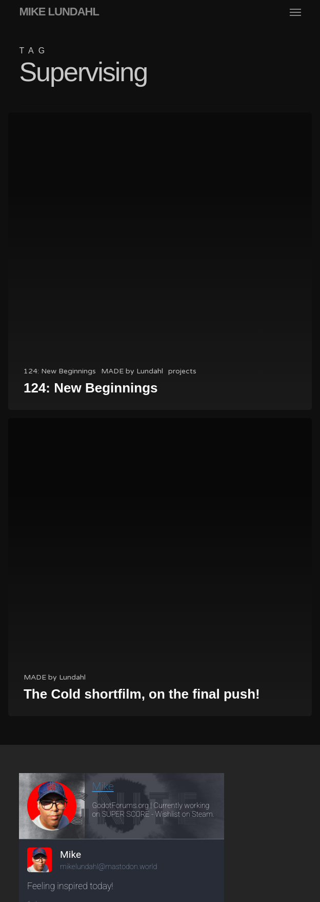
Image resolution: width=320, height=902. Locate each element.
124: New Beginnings (60, 371)
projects (182, 371)
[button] (295, 12)
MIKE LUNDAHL (58, 11)
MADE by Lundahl (132, 371)
